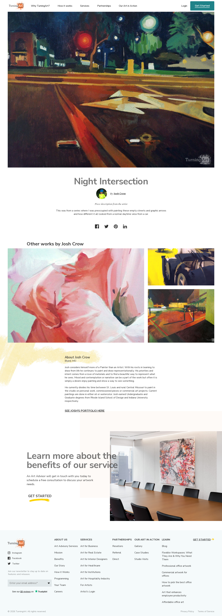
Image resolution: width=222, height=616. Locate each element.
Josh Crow (120, 193)
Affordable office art (173, 602)
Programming (61, 578)
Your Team (60, 585)
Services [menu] (84, 6)
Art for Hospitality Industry (95, 578)
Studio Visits (141, 559)
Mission (58, 552)
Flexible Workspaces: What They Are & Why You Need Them (177, 556)
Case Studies (141, 552)
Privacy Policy (187, 611)
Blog (164, 546)
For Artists (86, 585)
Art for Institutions (90, 572)
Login (184, 6)
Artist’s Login (87, 591)
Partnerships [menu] (104, 6)
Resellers (117, 546)
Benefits (59, 559)
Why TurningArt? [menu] (40, 6)
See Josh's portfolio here (85, 411)
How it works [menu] (65, 6)
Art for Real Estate (90, 552)
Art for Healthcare (90, 565)
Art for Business (89, 546)
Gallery (138, 546)
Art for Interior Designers (93, 559)
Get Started (202, 5)
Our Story (59, 565)
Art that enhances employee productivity (174, 594)
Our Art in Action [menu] (128, 6)
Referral (116, 552)
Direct (115, 559)
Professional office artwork (176, 566)
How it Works (62, 572)
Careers (58, 591)
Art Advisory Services (66, 546)
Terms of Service (206, 611)
